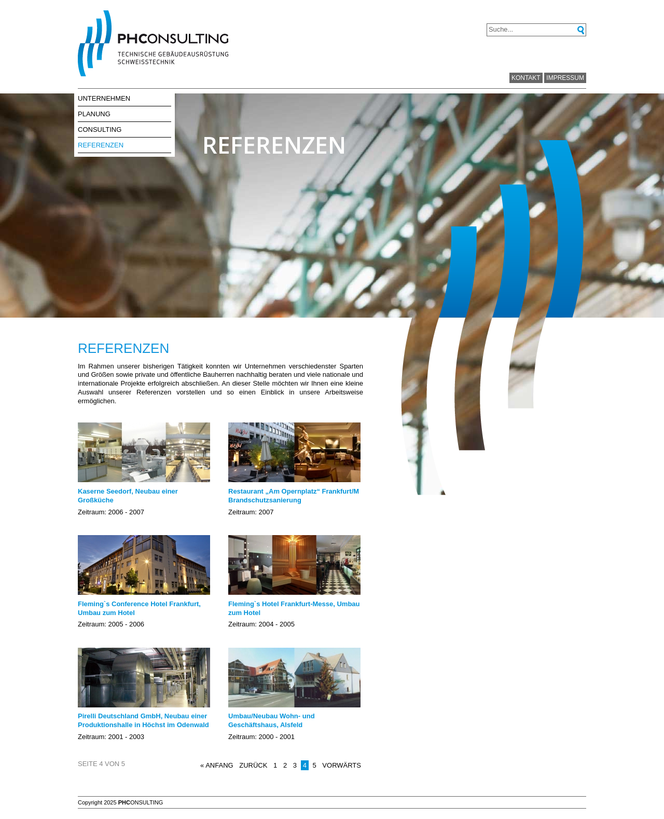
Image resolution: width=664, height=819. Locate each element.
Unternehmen (104, 98)
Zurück (253, 765)
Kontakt (526, 77)
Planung (94, 114)
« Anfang (216, 765)
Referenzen (100, 145)
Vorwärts (341, 765)
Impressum (565, 77)
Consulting (99, 129)
